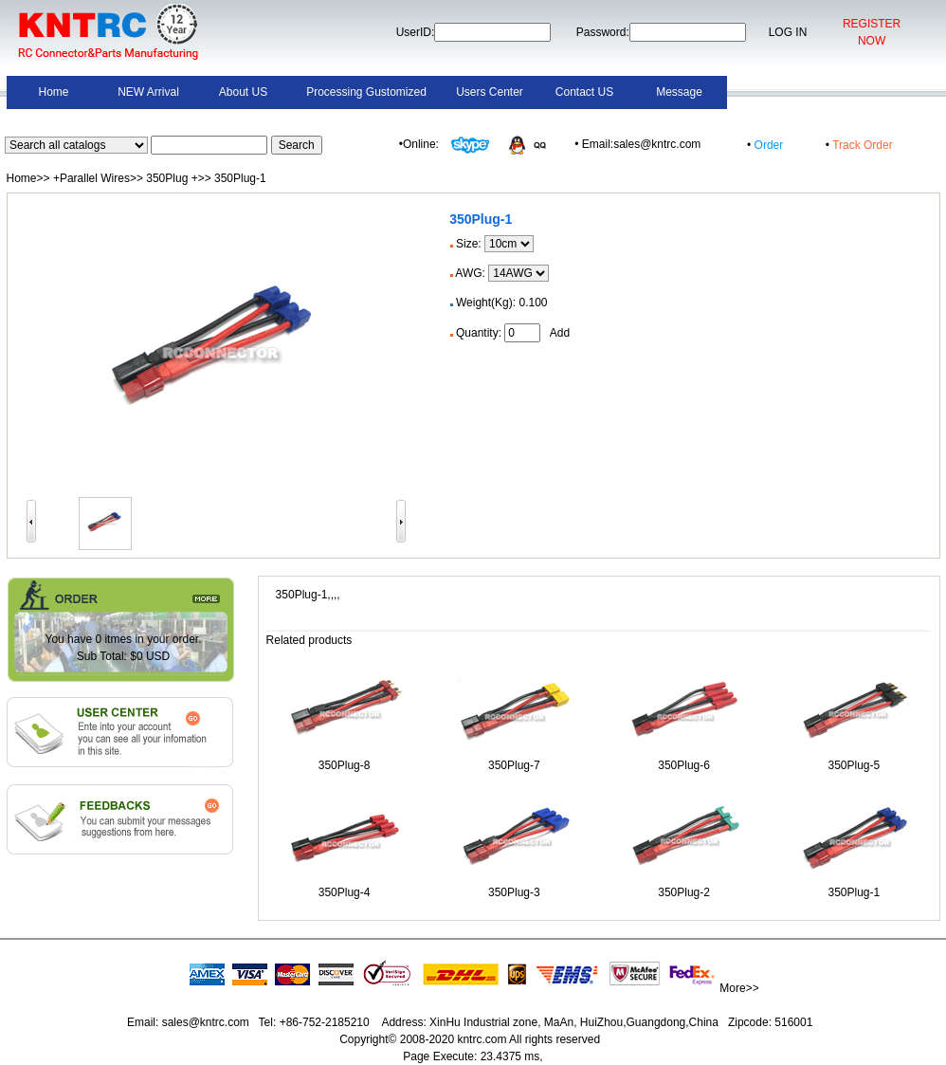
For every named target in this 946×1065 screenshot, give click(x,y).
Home (53, 92)
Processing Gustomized (366, 92)
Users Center (489, 92)
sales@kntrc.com (205, 1022)
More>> (738, 988)
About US (243, 92)
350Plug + (171, 178)
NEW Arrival (148, 92)
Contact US (584, 92)
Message (679, 92)
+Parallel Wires (91, 178)
